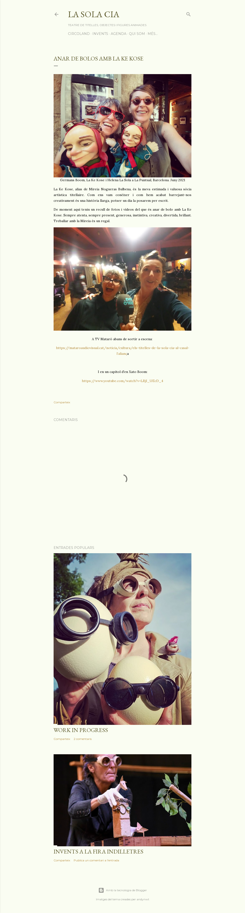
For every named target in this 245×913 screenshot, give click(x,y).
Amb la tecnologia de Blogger (122, 890)
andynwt (143, 899)
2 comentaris (83, 739)
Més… (153, 34)
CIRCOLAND (79, 34)
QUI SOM (137, 34)
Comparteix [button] (62, 402)
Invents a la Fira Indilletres (98, 851)
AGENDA (118, 34)
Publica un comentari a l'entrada (96, 860)
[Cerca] (188, 13)
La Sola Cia (93, 14)
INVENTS (100, 34)
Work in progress (81, 730)
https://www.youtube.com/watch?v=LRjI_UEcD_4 (122, 381)
